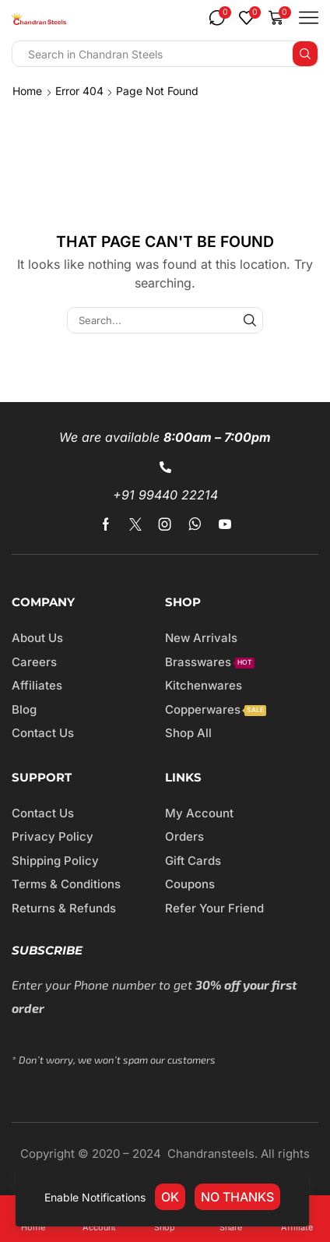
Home (27, 90)
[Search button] (305, 53)
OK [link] (170, 1197)
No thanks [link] (237, 1197)
